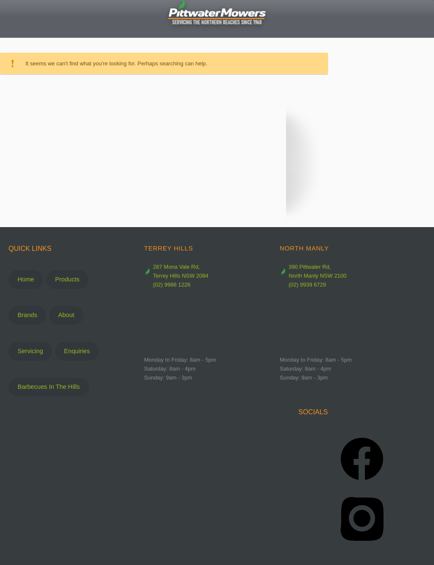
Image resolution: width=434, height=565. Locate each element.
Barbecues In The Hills (48, 386)
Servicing (30, 351)
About (66, 315)
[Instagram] (362, 518)
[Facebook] (362, 458)
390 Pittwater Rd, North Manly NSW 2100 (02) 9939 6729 (313, 276)
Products (67, 279)
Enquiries (77, 351)
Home (25, 279)
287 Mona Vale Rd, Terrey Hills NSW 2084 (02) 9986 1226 (176, 276)
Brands (27, 315)
